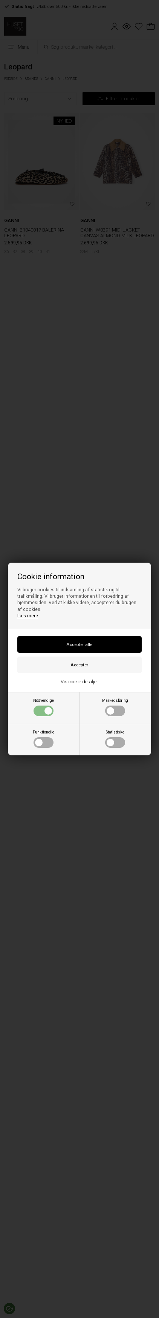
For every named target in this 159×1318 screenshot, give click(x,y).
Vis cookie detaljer (79, 681)
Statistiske (115, 739)
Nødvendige (43, 707)
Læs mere (27, 615)
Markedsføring (115, 707)
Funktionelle (43, 739)
